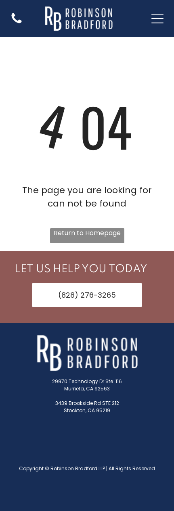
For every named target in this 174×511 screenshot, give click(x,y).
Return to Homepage (87, 233)
